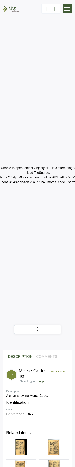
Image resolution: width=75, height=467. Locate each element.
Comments (46, 357)
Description (20, 357)
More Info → (58, 373)
